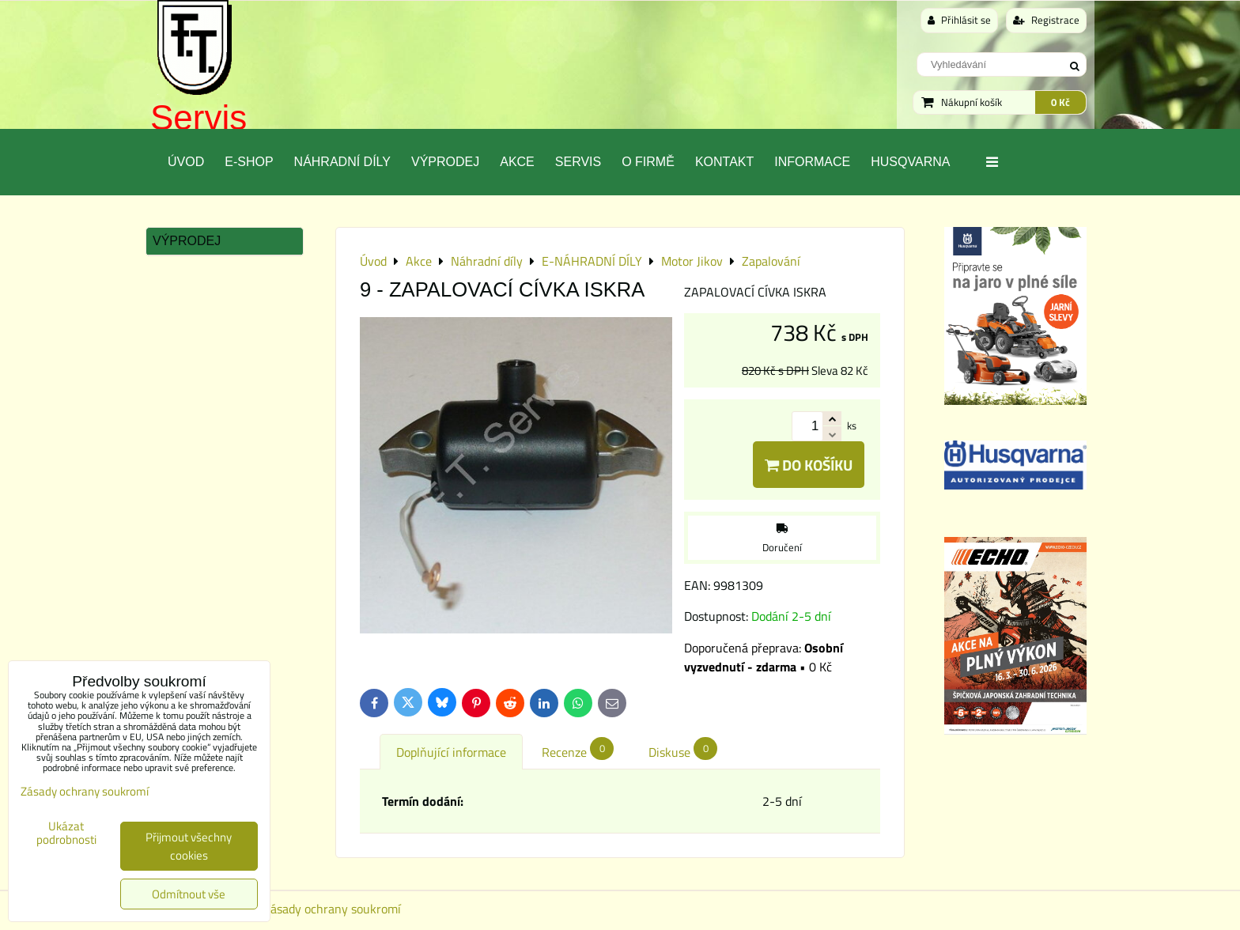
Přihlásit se (959, 20)
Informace (812, 161)
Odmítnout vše (188, 894)
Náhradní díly (342, 161)
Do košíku (808, 464)
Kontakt (724, 161)
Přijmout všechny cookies (189, 846)
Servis (198, 117)
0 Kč (1060, 102)
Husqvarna (910, 161)
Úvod (186, 161)
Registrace (1046, 20)
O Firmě (648, 161)
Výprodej (445, 161)
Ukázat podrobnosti (66, 833)
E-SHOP (249, 161)
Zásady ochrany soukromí (332, 908)
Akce (517, 161)
